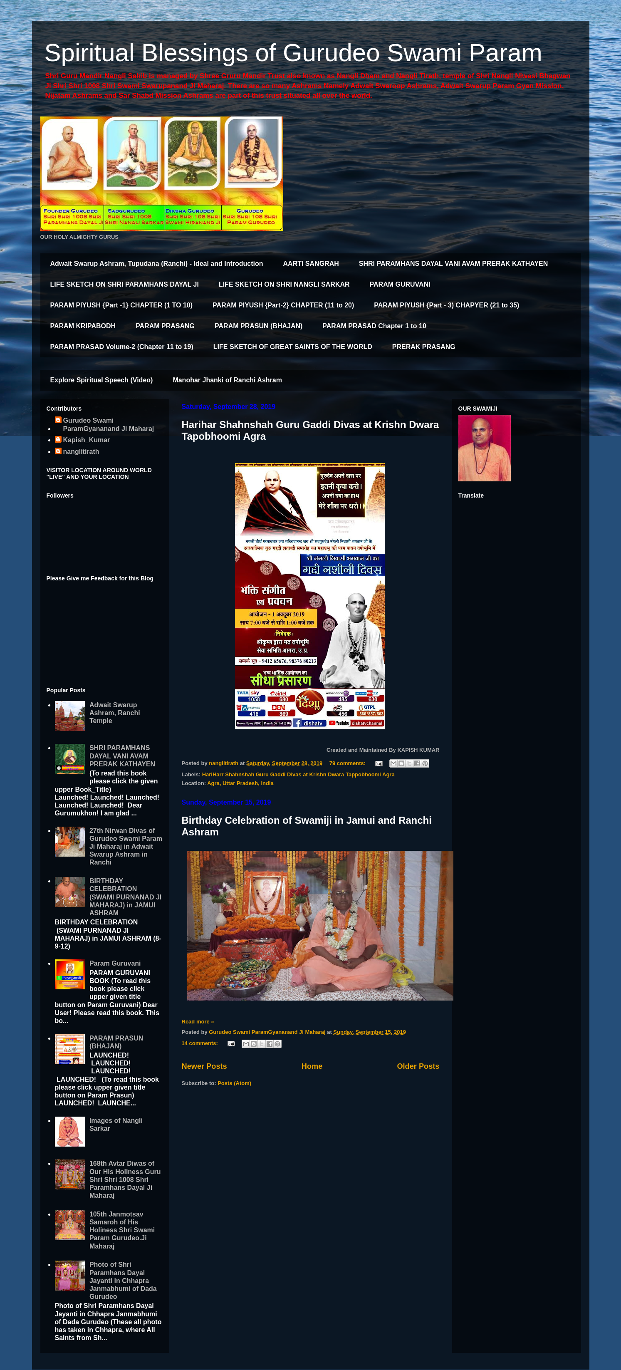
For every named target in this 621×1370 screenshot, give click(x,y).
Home (312, 1066)
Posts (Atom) (234, 1083)
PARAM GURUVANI (400, 284)
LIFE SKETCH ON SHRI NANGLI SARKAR (284, 284)
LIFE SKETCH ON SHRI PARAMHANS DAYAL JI (124, 284)
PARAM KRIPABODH (83, 325)
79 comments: (348, 763)
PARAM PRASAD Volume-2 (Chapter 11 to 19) (121, 346)
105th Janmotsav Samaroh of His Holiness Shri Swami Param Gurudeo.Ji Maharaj (122, 1230)
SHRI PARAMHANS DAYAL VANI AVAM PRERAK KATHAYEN (453, 263)
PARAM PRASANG (165, 325)
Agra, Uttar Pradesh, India (240, 783)
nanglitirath (81, 451)
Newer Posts (204, 1066)
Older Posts (418, 1066)
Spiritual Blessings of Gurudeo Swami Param (293, 53)
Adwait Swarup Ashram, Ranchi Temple (114, 712)
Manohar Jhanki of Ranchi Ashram (227, 380)
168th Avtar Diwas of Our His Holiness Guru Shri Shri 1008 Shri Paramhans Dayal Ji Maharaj (125, 1179)
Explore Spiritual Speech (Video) (101, 380)
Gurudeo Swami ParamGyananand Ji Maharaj (108, 424)
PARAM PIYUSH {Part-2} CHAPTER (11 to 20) (283, 305)
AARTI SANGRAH (311, 263)
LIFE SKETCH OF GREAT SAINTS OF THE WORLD (292, 346)
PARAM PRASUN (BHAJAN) (258, 325)
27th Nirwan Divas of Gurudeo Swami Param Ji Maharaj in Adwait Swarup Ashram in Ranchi (125, 846)
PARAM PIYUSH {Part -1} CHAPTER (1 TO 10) (121, 305)
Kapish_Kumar (86, 439)
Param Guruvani (115, 963)
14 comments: (201, 1043)
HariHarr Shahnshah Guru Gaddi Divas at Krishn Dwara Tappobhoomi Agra (298, 774)
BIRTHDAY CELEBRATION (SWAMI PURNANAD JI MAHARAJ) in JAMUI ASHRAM (125, 897)
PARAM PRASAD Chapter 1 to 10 (374, 325)
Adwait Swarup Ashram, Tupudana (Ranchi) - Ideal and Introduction (156, 263)
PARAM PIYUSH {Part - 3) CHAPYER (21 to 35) (446, 305)
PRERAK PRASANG (423, 346)
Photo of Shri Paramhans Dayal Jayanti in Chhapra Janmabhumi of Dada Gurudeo (123, 1280)
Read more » (198, 1021)
